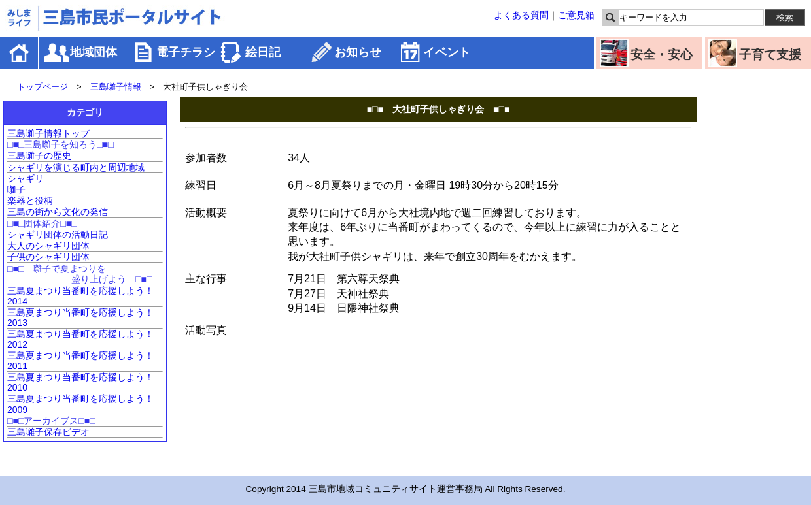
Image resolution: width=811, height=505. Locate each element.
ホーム (20, 53)
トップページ (42, 86)
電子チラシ (185, 52)
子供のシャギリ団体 (48, 257)
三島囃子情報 (115, 86)
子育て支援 (770, 54)
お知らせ (357, 52)
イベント (446, 52)
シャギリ (25, 178)
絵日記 (263, 52)
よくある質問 (521, 15)
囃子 (16, 189)
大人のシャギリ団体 (48, 245)
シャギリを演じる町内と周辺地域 (76, 167)
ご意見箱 (576, 15)
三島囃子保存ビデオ (48, 432)
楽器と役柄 (30, 200)
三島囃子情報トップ (48, 133)
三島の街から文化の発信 (57, 211)
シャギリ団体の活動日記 (57, 234)
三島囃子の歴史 (39, 155)
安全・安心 (661, 54)
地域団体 (93, 52)
